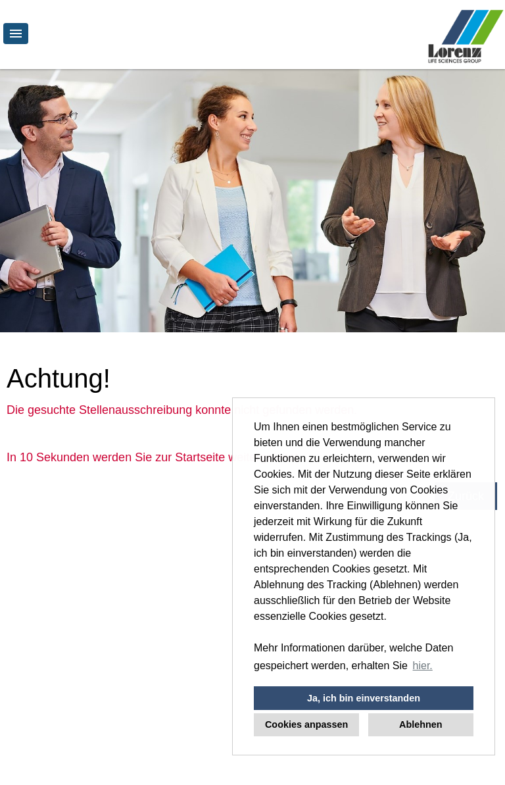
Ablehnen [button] (421, 724)
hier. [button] (423, 665)
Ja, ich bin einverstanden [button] (363, 698)
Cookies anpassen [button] (306, 724)
